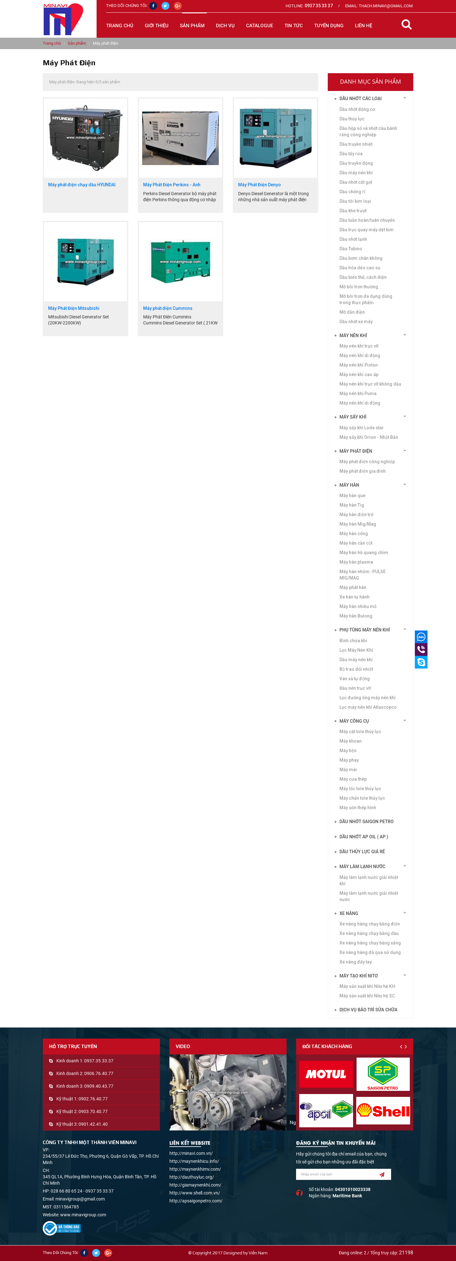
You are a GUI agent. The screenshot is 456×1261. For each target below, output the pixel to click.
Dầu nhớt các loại (360, 98)
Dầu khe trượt (352, 210)
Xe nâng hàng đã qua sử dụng (370, 952)
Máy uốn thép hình (357, 807)
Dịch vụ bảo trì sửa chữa (368, 1009)
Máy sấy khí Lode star (361, 427)
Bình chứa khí (353, 640)
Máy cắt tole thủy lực (360, 731)
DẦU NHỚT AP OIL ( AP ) (363, 836)
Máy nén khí (353, 335)
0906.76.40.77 (98, 1073)
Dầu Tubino (350, 248)
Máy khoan (350, 741)
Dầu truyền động (356, 163)
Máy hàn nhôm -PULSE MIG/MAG (362, 574)
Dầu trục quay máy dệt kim (366, 229)
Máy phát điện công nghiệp (367, 461)
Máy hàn (349, 485)
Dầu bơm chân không (361, 258)
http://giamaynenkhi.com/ (195, 1184)
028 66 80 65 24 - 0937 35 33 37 (82, 1191)
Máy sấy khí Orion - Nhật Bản (368, 437)
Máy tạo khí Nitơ (358, 975)
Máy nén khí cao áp (358, 374)
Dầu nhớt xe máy (356, 321)
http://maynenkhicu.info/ (194, 1161)
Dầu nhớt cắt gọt (355, 182)
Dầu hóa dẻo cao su (359, 267)
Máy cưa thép (353, 779)
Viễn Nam (258, 1252)
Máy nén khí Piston (358, 365)
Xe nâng (348, 913)
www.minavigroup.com (83, 1214)
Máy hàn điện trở (356, 514)
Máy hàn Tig (351, 505)
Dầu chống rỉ (352, 191)
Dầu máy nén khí (356, 659)
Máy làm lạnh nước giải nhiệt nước (368, 896)
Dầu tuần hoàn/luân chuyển (367, 220)
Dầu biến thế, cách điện (363, 277)
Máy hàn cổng (353, 533)
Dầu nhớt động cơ (357, 109)
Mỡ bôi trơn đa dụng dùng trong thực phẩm (365, 299)
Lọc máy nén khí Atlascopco (368, 707)
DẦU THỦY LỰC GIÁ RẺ (362, 851)
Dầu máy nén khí (356, 172)
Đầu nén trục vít (355, 688)
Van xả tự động (354, 678)
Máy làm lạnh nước (362, 866)
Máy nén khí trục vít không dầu (370, 384)
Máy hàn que (352, 495)
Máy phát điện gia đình (362, 471)
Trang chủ (119, 26)
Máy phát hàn (352, 587)
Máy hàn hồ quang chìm (363, 552)
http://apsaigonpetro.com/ (196, 1200)
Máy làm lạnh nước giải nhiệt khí (368, 880)
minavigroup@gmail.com (80, 1198)
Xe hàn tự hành (354, 596)
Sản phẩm (77, 43)
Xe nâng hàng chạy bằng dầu (369, 933)
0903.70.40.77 (93, 1111)
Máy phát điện (355, 451)
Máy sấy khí (352, 416)
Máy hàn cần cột (355, 543)
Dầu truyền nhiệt (355, 144)
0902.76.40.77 (93, 1098)
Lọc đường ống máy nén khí (367, 697)
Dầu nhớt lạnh (353, 239)
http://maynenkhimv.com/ (195, 1169)
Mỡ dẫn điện (352, 312)
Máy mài (348, 769)
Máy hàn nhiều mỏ (358, 606)
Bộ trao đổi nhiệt (356, 669)
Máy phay (349, 760)
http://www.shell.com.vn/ (194, 1192)
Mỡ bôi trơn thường (358, 286)
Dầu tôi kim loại (355, 201)
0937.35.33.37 (98, 1060)
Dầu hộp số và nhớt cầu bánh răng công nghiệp (368, 131)
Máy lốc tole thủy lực (360, 788)
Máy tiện (348, 750)
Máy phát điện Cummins (168, 308)
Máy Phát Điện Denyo (259, 184)
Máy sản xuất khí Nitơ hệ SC (367, 995)
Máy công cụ (354, 721)
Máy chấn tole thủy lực (362, 798)
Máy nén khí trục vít (358, 346)
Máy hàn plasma (356, 562)
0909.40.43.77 (98, 1086)
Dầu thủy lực (351, 118)
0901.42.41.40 (93, 1124)
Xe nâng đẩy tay (355, 961)
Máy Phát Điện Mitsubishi (73, 308)
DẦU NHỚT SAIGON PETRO (366, 821)
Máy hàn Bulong (355, 615)
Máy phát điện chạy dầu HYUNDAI (82, 184)
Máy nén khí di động (359, 355)
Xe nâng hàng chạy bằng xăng (370, 942)
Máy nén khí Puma (358, 393)
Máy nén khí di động (359, 403)
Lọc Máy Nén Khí (356, 650)
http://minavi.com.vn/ (191, 1153)
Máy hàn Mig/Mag (357, 524)
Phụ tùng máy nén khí (364, 629)
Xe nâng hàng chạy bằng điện (369, 923)
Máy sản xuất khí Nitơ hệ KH (367, 986)
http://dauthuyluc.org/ (191, 1177)
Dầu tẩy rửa (351, 153)
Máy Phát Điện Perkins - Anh (171, 184)
